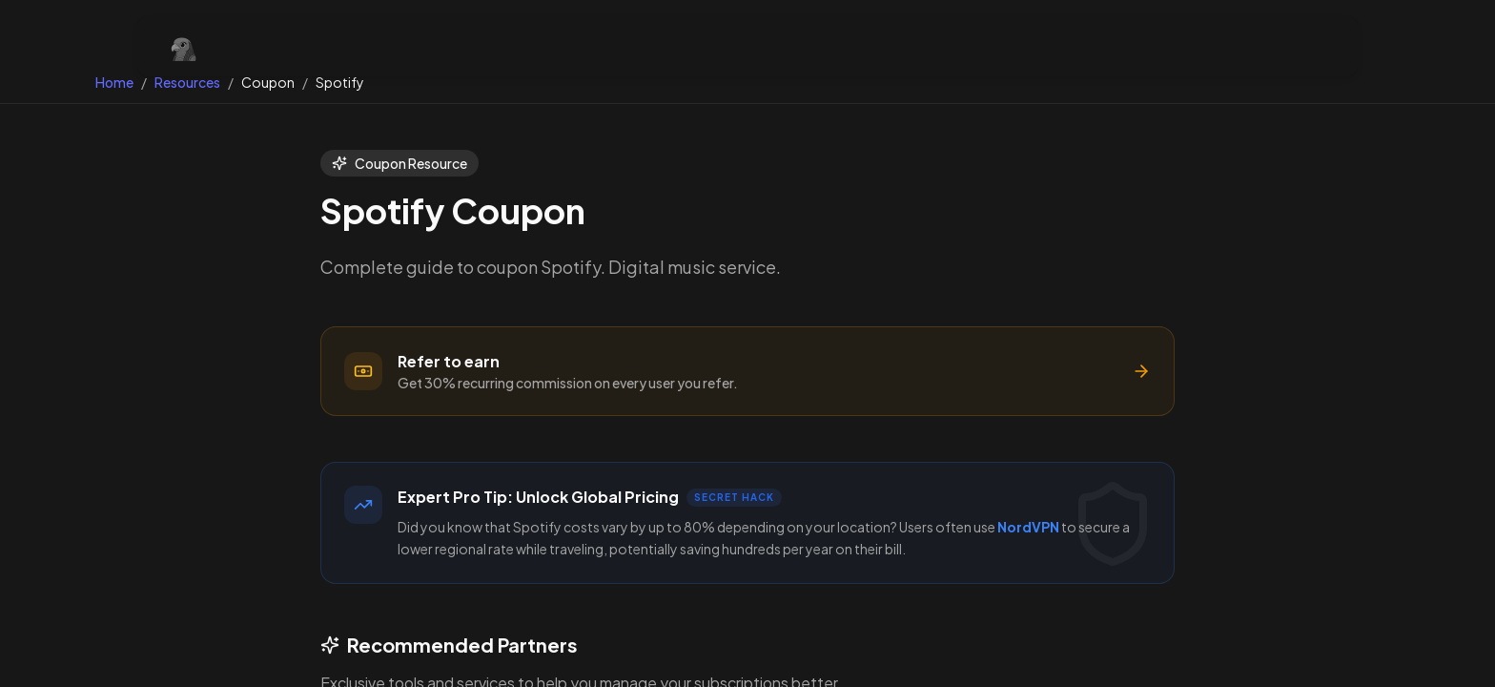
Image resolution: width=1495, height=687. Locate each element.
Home (114, 82)
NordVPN (1028, 526)
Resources (187, 82)
